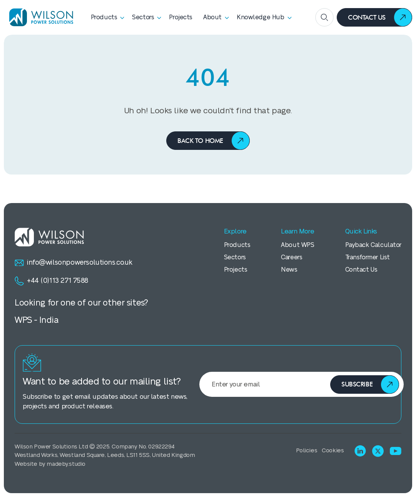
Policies (306, 450)
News (289, 270)
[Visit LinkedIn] (360, 451)
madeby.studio (66, 464)
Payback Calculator (373, 245)
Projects (235, 270)
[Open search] (324, 17)
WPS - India (36, 320)
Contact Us (361, 270)
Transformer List (367, 257)
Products (237, 245)
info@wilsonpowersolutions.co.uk (73, 262)
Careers (291, 257)
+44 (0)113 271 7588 (51, 280)
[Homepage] (38, 17)
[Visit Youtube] (395, 451)
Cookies (333, 450)
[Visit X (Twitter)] (378, 451)
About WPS (297, 245)
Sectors (235, 257)
